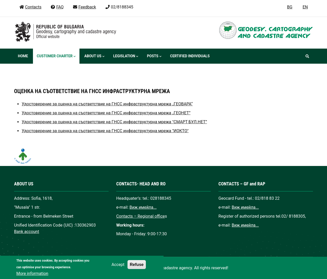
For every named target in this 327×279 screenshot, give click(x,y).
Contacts (30, 7)
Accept (118, 268)
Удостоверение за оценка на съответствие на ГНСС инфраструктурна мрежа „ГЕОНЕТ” (106, 112)
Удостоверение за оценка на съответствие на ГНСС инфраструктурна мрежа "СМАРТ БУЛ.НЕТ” (114, 121)
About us (94, 56)
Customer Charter (56, 56)
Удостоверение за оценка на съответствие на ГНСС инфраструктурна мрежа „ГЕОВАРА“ (107, 104)
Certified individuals (190, 56)
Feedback (84, 7)
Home (23, 56)
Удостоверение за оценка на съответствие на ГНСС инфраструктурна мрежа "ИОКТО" (105, 130)
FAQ (57, 7)
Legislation (125, 56)
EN (305, 7)
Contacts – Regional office (140, 216)
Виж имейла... (143, 207)
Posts (154, 56)
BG (290, 7)
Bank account (26, 231)
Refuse (137, 268)
